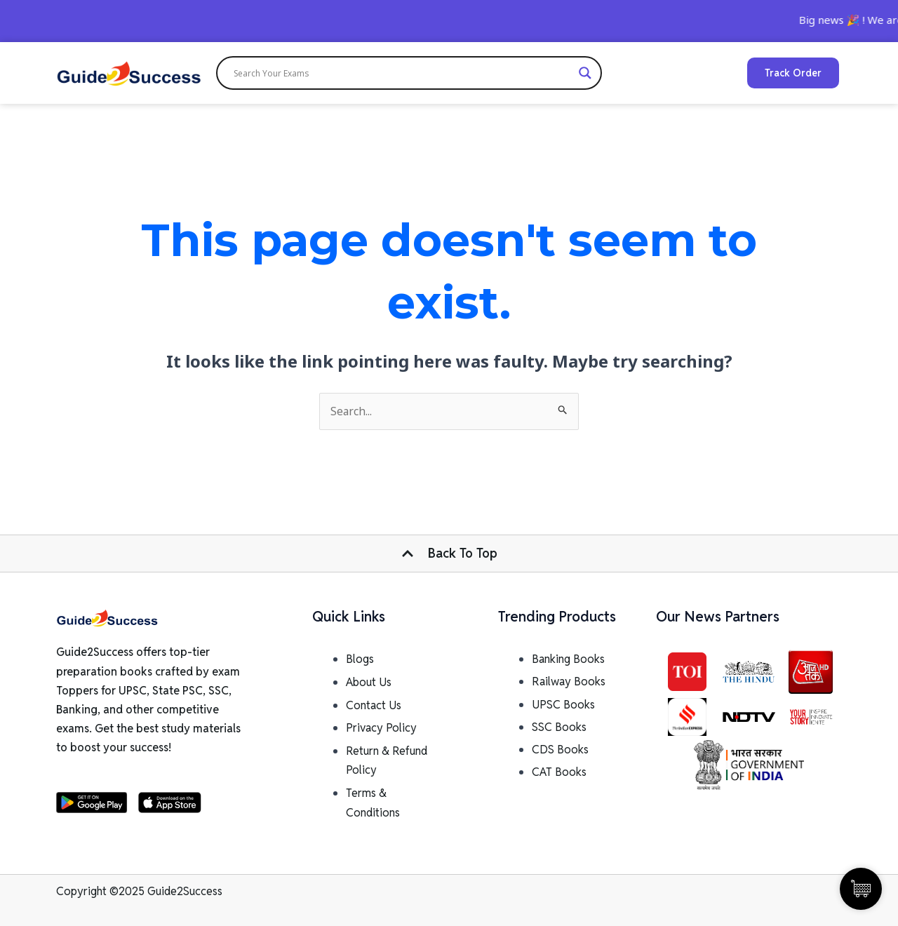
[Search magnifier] (585, 73)
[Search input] (403, 73)
